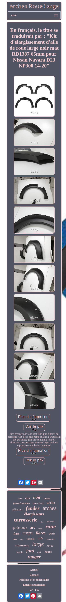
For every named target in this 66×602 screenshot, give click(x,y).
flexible (30, 538)
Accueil (34, 569)
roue (51, 526)
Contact (34, 574)
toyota (20, 552)
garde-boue (19, 527)
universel (50, 521)
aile (40, 538)
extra (52, 533)
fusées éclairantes (21, 503)
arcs (27, 498)
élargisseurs (34, 514)
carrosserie (25, 520)
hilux (40, 529)
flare (16, 533)
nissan (47, 498)
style (21, 539)
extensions (22, 545)
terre (20, 498)
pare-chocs (38, 503)
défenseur (17, 509)
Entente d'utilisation (34, 584)
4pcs (15, 539)
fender (32, 508)
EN (31, 589)
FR (36, 589)
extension (51, 539)
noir (37, 497)
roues (48, 551)
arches (49, 508)
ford (30, 550)
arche (51, 502)
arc (32, 527)
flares (41, 533)
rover (50, 545)
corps (28, 532)
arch (39, 552)
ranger (34, 556)
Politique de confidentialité (34, 579)
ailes (42, 522)
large (38, 544)
